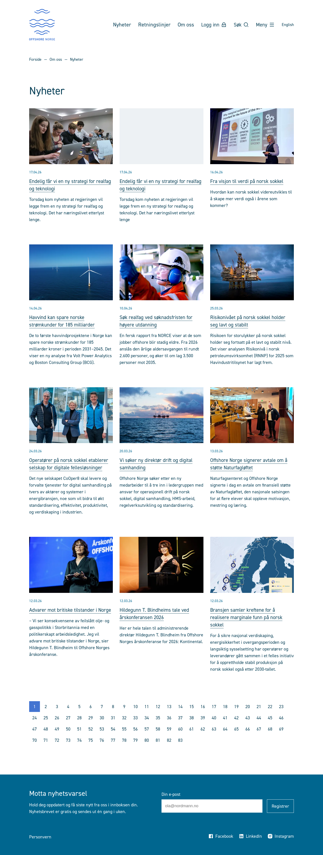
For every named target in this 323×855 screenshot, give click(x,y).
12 (158, 714)
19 (236, 714)
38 (191, 725)
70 (34, 748)
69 (281, 736)
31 (113, 725)
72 (57, 748)
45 (270, 725)
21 (259, 714)
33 (135, 725)
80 (146, 748)
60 (180, 736)
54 (113, 736)
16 (203, 714)
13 (169, 714)
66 (247, 736)
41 (225, 725)
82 (169, 748)
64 (225, 736)
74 (79, 748)
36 (169, 725)
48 (46, 736)
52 (90, 736)
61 (191, 736)
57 (146, 736)
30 (102, 725)
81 (158, 748)
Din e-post (171, 794)
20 (247, 714)
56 (135, 736)
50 (68, 736)
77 (113, 748)
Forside (35, 59)
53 (102, 736)
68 (270, 736)
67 (259, 736)
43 (247, 725)
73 (68, 748)
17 (214, 714)
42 (236, 725)
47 (34, 736)
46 (281, 725)
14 (180, 714)
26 (57, 725)
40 (214, 725)
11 (146, 714)
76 (102, 748)
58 (158, 736)
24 (34, 725)
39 (203, 725)
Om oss (56, 59)
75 (90, 748)
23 (281, 714)
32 (124, 725)
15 (191, 714)
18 (225, 714)
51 (79, 736)
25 (46, 725)
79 (135, 748)
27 (68, 725)
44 (259, 725)
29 (90, 725)
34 (146, 725)
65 (236, 736)
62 (203, 736)
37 (180, 725)
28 (79, 725)
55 (124, 736)
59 (169, 736)
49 (57, 736)
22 (270, 714)
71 (46, 748)
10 (135, 714)
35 (158, 725)
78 (124, 748)
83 (180, 748)
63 (214, 736)
